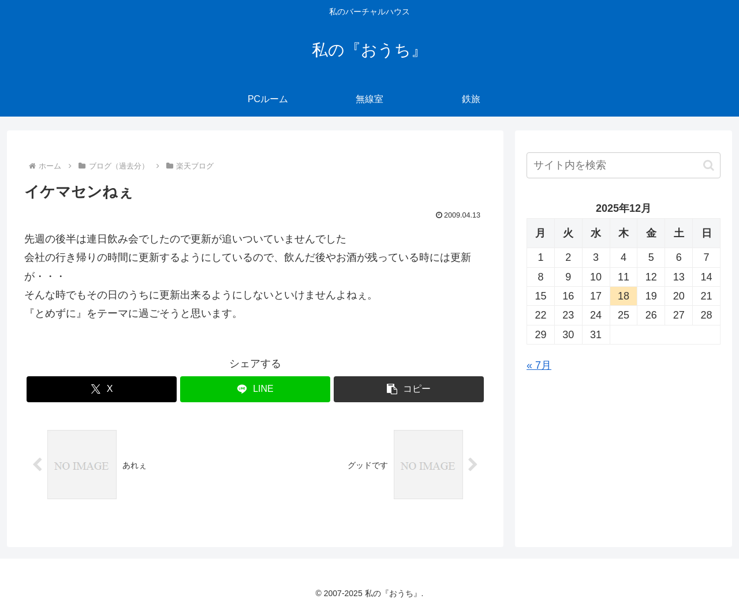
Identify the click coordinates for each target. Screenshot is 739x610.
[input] (624, 165)
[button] (409, 389)
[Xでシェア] (102, 389)
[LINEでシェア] (255, 389)
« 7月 (539, 365)
